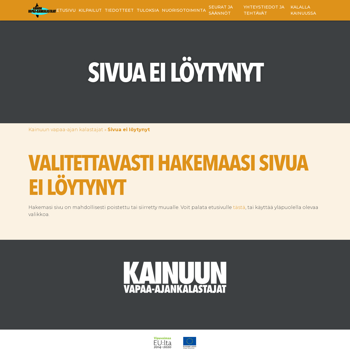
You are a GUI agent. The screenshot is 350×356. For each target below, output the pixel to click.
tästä (239, 207)
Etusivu (66, 10)
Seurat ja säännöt (221, 10)
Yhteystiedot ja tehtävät (264, 10)
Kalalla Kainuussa (303, 10)
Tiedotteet (119, 10)
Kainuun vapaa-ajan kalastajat (65, 129)
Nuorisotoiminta (184, 10)
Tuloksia (148, 10)
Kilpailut (90, 10)
